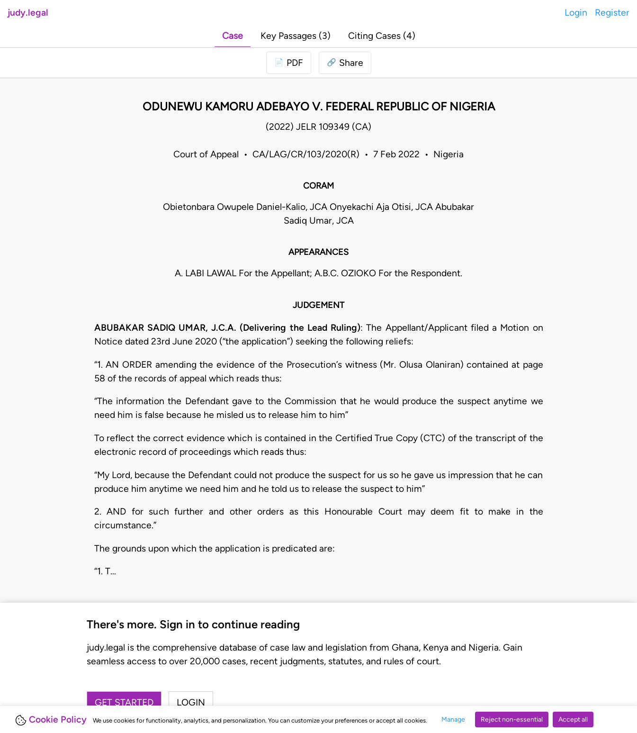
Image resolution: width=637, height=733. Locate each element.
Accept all (573, 719)
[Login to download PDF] (288, 63)
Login (576, 12)
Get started (124, 702)
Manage (453, 719)
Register (612, 12)
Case (232, 35)
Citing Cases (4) (381, 35)
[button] (345, 63)
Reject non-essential (512, 719)
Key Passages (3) (295, 35)
